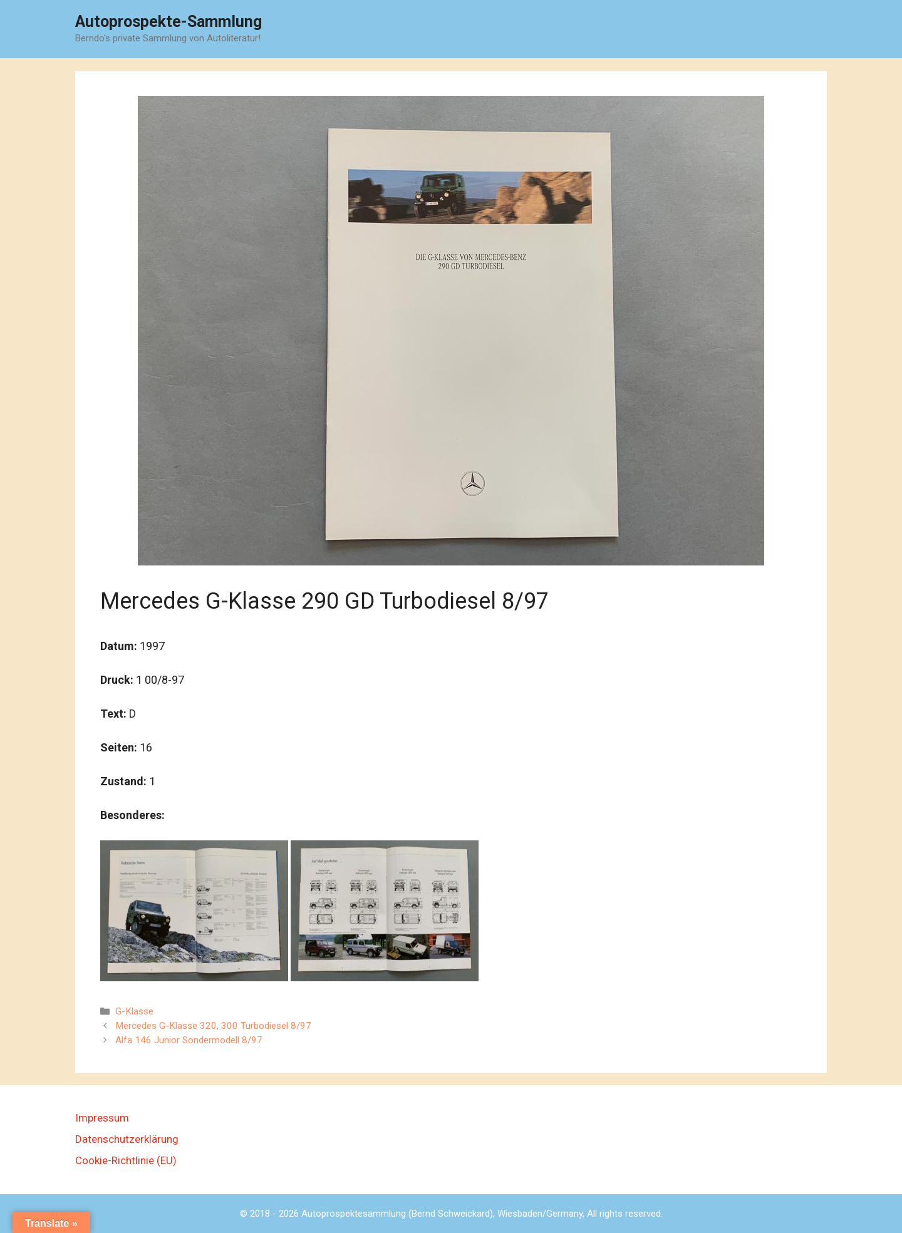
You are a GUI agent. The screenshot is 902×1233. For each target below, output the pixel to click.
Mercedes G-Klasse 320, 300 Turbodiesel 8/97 (213, 1025)
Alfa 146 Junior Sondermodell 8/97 (188, 1040)
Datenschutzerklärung (127, 1139)
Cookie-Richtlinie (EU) (126, 1160)
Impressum (102, 1118)
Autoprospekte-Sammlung (168, 22)
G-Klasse (134, 1011)
